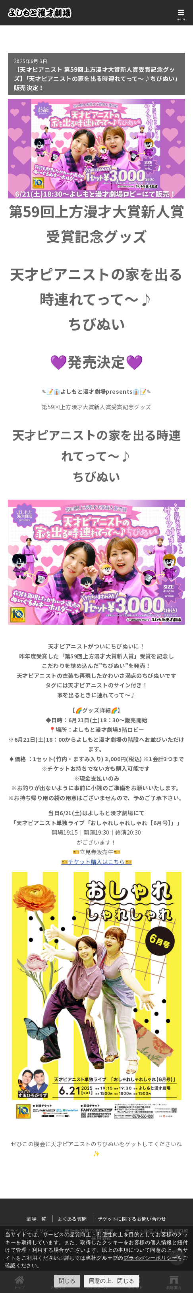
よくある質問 (72, 1218)
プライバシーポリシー (150, 1258)
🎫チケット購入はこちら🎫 (96, 862)
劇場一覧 (36, 1218)
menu (181, 19)
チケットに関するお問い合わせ (132, 1218)
